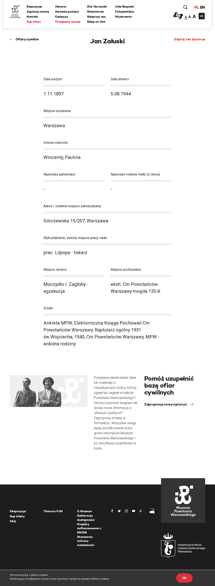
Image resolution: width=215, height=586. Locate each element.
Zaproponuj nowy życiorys (165, 404)
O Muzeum (84, 511)
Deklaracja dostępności (85, 518)
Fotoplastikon (124, 11)
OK (184, 578)
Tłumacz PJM (53, 511)
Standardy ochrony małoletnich (85, 541)
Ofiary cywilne (27, 39)
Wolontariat (95, 11)
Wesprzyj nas (96, 16)
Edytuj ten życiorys (189, 39)
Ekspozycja (34, 6)
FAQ (13, 521)
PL (196, 7)
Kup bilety (34, 22)
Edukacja (61, 16)
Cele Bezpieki (124, 6)
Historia (60, 6)
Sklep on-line (96, 22)
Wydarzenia (123, 16)
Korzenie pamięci (67, 11)
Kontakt (32, 16)
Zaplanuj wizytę (38, 11)
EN (202, 7)
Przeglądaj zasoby (68, 22)
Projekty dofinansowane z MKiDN (89, 528)
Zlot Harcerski (97, 6)
